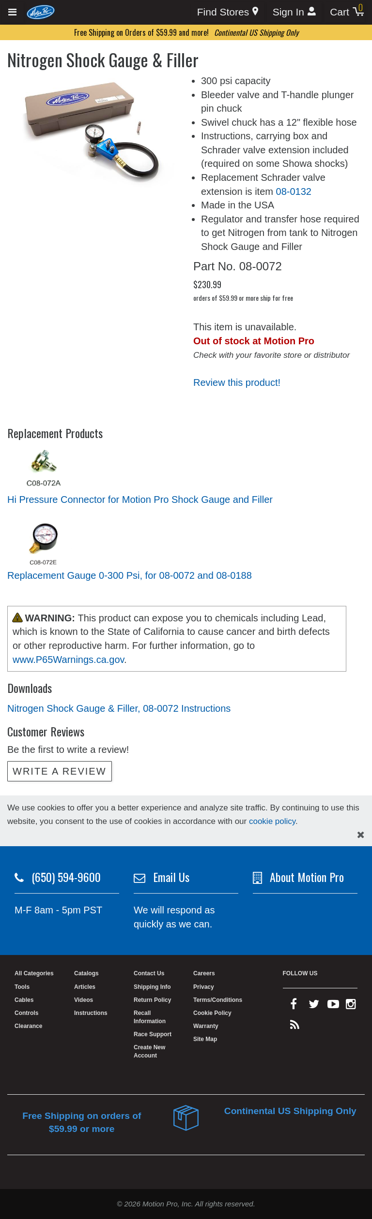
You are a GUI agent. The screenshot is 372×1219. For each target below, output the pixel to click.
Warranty (205, 1026)
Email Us (171, 876)
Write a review (60, 771)
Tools (22, 987)
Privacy (203, 987)
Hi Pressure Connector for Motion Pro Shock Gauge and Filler (140, 499)
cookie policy (272, 821)
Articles (84, 987)
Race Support (152, 1034)
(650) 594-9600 (66, 876)
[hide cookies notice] (361, 835)
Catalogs (86, 973)
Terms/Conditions (217, 1000)
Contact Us (149, 973)
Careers (204, 973)
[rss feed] (294, 1027)
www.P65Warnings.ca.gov (68, 659)
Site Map (205, 1039)
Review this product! (236, 382)
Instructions (91, 1013)
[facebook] (293, 1006)
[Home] (41, 11)
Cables (24, 1000)
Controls (26, 1013)
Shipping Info (152, 987)
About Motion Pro (307, 876)
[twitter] (314, 1006)
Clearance (28, 1026)
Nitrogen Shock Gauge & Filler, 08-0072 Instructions (119, 708)
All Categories (34, 973)
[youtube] (333, 1006)
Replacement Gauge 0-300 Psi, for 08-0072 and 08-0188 (129, 575)
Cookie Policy (212, 1013)
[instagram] (351, 1006)
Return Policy (152, 1000)
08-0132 (293, 191)
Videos (83, 1000)
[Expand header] (13, 12)
